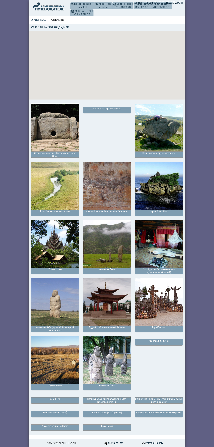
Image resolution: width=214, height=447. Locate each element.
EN (137, 3)
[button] (72, 11)
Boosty (159, 443)
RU (140, 3)
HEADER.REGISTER (154, 2)
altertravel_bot (113, 443)
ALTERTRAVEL (38, 20)
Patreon (149, 443)
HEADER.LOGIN (174, 2)
